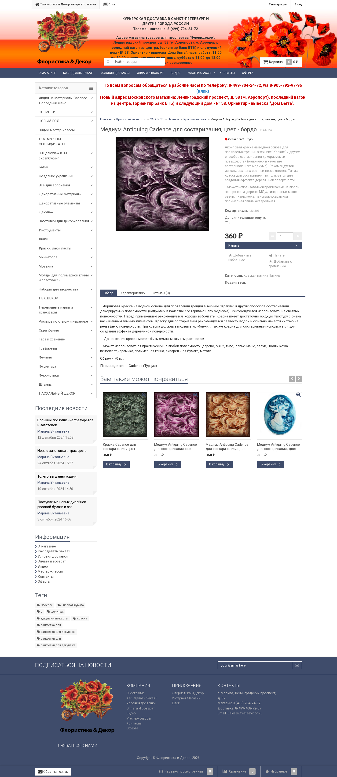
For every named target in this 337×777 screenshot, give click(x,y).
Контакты (227, 73)
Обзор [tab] (108, 293)
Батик (43, 167)
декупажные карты (52, 618)
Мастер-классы (199, 73)
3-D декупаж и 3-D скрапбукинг (53, 155)
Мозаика (46, 266)
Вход (298, 4)
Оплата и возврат (150, 73)
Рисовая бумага (71, 605)
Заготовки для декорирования (64, 221)
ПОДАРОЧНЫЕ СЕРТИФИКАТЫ (52, 141)
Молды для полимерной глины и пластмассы (64, 277)
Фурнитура (47, 366)
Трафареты (48, 348)
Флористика (49, 375)
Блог (109, 4)
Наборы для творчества (58, 289)
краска (80, 618)
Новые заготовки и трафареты (62, 451)
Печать (277, 255)
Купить (262, 245)
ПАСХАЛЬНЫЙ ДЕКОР (57, 393)
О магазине (47, 73)
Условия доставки (115, 73)
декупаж (55, 611)
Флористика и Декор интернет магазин (65, 4)
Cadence (45, 605)
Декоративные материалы (60, 194)
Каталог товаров (53, 88)
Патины (173, 119)
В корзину (116, 464)
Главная (106, 119)
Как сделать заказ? (78, 73)
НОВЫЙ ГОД (49, 121)
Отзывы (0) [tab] (161, 293)
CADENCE (156, 119)
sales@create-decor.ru (244, 713)
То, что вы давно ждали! (57, 476)
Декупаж (46, 212)
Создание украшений (56, 176)
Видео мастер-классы (57, 130)
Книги (43, 239)
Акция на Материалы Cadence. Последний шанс (63, 100)
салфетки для (49, 638)
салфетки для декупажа (56, 645)
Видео (175, 73)
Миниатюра (48, 257)
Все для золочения (54, 185)
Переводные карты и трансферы (56, 309)
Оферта (247, 73)
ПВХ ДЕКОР (48, 298)
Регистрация (278, 4)
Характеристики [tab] (133, 293)
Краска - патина (194, 119)
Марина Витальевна (53, 431)
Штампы (45, 384)
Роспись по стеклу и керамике (63, 321)
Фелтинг (45, 357)
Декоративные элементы (59, 203)
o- (228, 223)
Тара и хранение (52, 339)
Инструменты (50, 230)
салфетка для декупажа (56, 632)
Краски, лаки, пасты (55, 248)
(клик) (202, 91)
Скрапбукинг (49, 330)
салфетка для (49, 625)
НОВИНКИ (47, 112)
